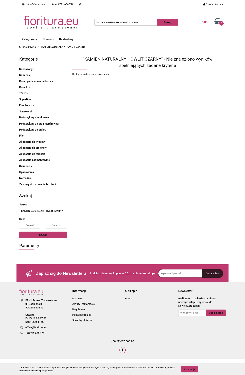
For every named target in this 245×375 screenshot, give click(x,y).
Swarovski (25, 111)
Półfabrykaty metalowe (34, 117)
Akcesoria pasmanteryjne (35, 160)
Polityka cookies (81, 314)
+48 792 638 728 (34, 333)
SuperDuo (25, 99)
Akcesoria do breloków (33, 147)
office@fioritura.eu (36, 327)
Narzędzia (25, 178)
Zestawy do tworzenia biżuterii (37, 184)
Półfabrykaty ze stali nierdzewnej (40, 123)
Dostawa (77, 298)
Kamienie (26, 75)
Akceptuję (190, 369)
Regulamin (78, 309)
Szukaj (43, 234)
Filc (21, 135)
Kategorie (29, 39)
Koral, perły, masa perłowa (36, 81)
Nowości (48, 39)
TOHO (24, 93)
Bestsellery (66, 39)
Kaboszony (27, 69)
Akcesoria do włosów (33, 141)
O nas (128, 298)
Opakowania (26, 172)
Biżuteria (25, 166)
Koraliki (25, 87)
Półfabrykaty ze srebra (33, 129)
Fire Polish (26, 105)
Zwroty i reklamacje (83, 303)
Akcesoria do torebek (32, 154)
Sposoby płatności (82, 320)
